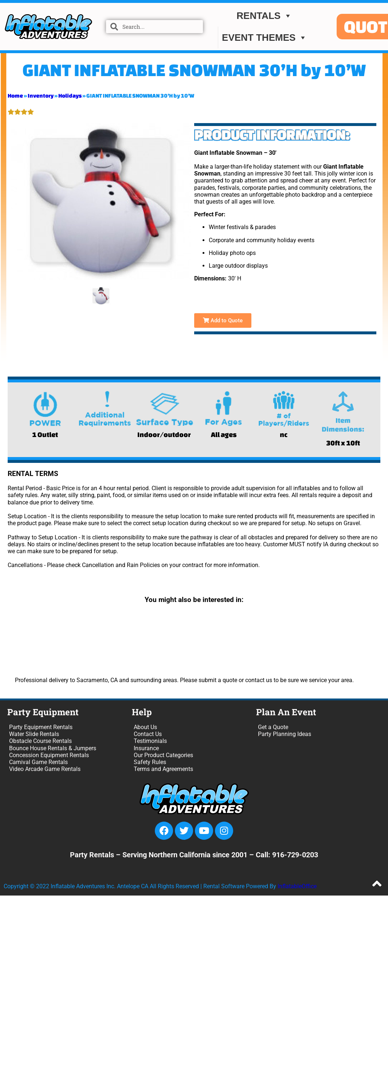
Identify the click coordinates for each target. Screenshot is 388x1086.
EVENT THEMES (264, 37)
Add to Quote (223, 320)
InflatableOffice (297, 886)
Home (15, 96)
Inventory (41, 96)
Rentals (264, 16)
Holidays (70, 96)
